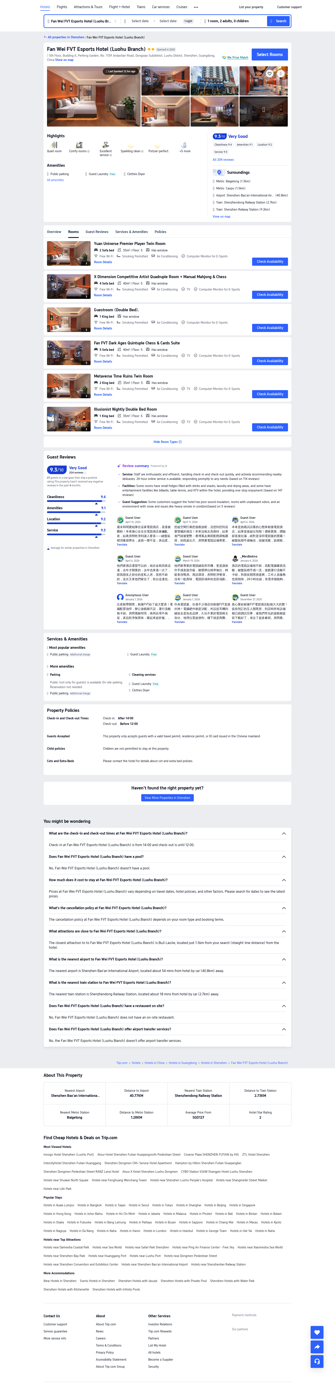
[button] (196, 7)
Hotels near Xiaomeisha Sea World (260, 1247)
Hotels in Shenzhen (214, 1063)
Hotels (45, 7)
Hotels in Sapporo (191, 1222)
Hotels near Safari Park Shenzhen (147, 1247)
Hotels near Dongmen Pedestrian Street (190, 1256)
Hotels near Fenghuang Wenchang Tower (119, 1180)
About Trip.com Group (110, 1366)
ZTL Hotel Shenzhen (256, 1154)
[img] (94, 96)
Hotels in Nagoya (55, 1231)
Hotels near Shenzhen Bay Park (64, 1256)
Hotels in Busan (165, 1222)
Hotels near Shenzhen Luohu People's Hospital (181, 1180)
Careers (101, 1338)
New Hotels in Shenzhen (60, 1281)
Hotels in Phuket (201, 1213)
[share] (317, 1347)
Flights (62, 7)
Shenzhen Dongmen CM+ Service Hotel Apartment (138, 1163)
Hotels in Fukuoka (79, 1222)
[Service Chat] (317, 1361)
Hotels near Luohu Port (145, 1256)
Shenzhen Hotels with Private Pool (184, 1281)
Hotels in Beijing (215, 1205)
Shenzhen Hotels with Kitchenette (66, 1289)
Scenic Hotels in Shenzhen (97, 1281)
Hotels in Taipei (115, 1205)
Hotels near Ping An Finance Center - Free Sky (203, 1247)
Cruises (181, 7)
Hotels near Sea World (107, 1247)
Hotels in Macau (247, 1222)
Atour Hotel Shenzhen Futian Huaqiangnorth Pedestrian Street (139, 1154)
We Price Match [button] (237, 57)
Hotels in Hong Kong (57, 1213)
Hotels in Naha (106, 1231)
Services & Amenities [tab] (131, 232)
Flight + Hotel (119, 7)
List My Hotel (157, 1345)
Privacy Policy (105, 1352)
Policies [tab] (160, 232)
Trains (141, 7)
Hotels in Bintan (246, 1213)
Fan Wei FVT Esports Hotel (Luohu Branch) (96, 49)
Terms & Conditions (108, 1345)
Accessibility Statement (111, 1359)
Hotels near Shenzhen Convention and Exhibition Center (81, 1264)
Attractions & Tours (88, 7)
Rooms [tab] (73, 232)
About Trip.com (106, 1324)
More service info (55, 1338)
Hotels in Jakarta (149, 1213)
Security (153, 1366)
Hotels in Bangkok (90, 1205)
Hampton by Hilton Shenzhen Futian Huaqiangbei (208, 1163)
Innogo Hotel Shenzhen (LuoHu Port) (69, 1154)
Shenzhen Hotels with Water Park (232, 1281)
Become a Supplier (160, 1359)
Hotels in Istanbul (181, 1231)
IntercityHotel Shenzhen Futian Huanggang (72, 1163)
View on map (221, 216)
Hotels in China (155, 1063)
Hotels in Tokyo (162, 1205)
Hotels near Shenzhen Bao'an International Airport (155, 1264)
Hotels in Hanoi (130, 1231)
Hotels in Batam (271, 1213)
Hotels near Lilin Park (57, 1188)
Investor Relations (160, 1324)
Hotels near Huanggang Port (107, 1256)
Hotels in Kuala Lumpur (59, 1205)
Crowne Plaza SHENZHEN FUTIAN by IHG (211, 1154)
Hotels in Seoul (139, 1205)
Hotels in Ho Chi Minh (120, 1213)
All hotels (154, 1352)
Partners (153, 1338)
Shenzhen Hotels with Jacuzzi (137, 1281)
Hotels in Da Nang (82, 1231)
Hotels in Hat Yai (241, 1231)
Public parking (59, 654)
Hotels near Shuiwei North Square (66, 1180)
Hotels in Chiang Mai (219, 1222)
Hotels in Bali (224, 1213)
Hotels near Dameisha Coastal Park (66, 1247)
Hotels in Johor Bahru (89, 1213)
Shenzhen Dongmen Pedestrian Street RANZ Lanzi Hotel (81, 1171)
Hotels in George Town (211, 1231)
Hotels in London (155, 1231)
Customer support (55, 1324)
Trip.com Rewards (160, 1331)
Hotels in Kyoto (271, 1222)
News (99, 1331)
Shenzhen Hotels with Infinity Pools (116, 1289)
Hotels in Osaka (54, 1222)
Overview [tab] (54, 232)
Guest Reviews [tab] (97, 232)
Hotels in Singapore (242, 1205)
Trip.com (122, 1063)
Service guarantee (55, 1331)
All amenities (55, 180)
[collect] (317, 1332)
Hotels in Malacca (174, 1213)
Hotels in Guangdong (183, 1063)
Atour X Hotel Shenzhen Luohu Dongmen (150, 1171)
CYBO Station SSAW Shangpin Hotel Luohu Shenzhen (216, 1171)
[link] (251, 7)
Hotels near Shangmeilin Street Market (241, 1180)
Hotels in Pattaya (140, 1222)
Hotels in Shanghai (188, 1205)
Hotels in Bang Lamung (110, 1222)
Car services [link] (161, 7)
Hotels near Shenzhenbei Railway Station (218, 1264)
